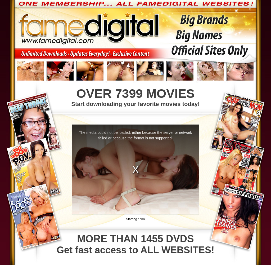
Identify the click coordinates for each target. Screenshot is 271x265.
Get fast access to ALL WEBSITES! (135, 244)
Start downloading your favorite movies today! (135, 96)
